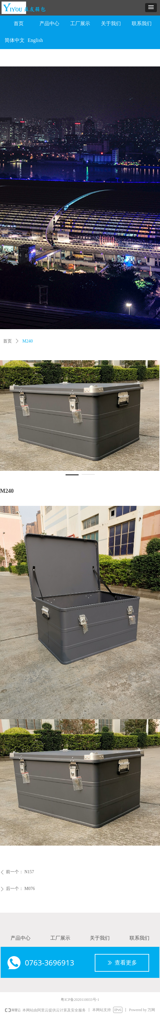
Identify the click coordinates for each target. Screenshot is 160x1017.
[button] (151, 7)
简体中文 (15, 40)
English (35, 40)
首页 (7, 341)
